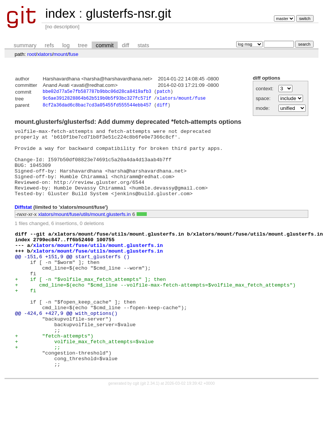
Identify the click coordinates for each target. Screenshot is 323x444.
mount (61, 54)
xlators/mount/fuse (181, 99)
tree (83, 45)
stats (143, 45)
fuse (73, 54)
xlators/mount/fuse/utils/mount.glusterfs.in (84, 230)
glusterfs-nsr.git (128, 13)
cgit (136, 426)
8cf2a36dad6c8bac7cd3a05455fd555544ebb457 (97, 107)
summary (25, 45)
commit (105, 45)
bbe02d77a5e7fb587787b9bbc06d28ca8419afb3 (97, 92)
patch (163, 92)
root (31, 54)
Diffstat (23, 222)
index (60, 13)
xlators (44, 54)
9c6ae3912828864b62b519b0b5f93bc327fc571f (97, 99)
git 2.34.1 (150, 426)
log (66, 45)
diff (125, 45)
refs (49, 45)
